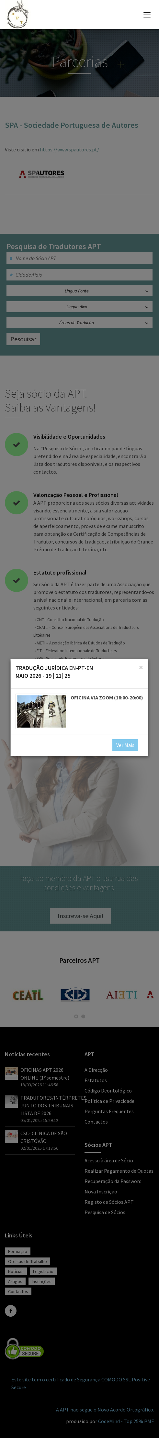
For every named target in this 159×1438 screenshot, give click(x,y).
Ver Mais (125, 745)
